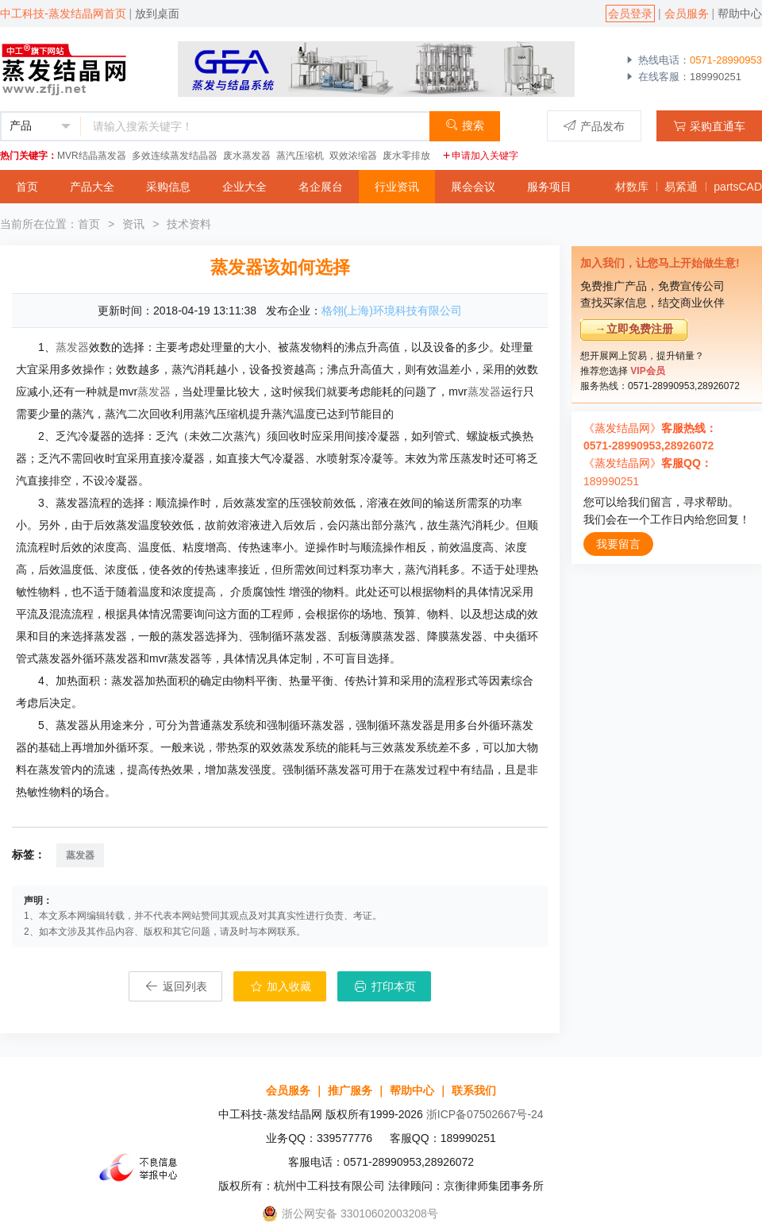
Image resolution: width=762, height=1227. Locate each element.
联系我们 (474, 1090)
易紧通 (681, 186)
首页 (27, 186)
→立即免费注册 (634, 328)
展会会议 (473, 186)
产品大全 (92, 186)
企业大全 (244, 186)
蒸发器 (72, 347)
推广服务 (350, 1090)
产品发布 (594, 126)
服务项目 (549, 186)
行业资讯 (397, 186)
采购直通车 (709, 126)
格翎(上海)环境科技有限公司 (391, 310)
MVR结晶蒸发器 (91, 155)
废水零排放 (406, 155)
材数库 (631, 186)
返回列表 (175, 986)
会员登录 (630, 13)
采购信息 (168, 186)
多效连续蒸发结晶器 (174, 155)
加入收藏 (280, 986)
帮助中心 (740, 13)
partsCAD (738, 186)
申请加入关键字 (480, 155)
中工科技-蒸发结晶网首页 (63, 13)
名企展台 (320, 186)
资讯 (133, 224)
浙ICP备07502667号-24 (485, 1114)
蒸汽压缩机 (300, 155)
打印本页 (384, 986)
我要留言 (618, 544)
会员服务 (686, 13)
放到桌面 (157, 13)
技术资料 (189, 224)
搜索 (464, 125)
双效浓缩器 (353, 155)
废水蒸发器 (247, 155)
